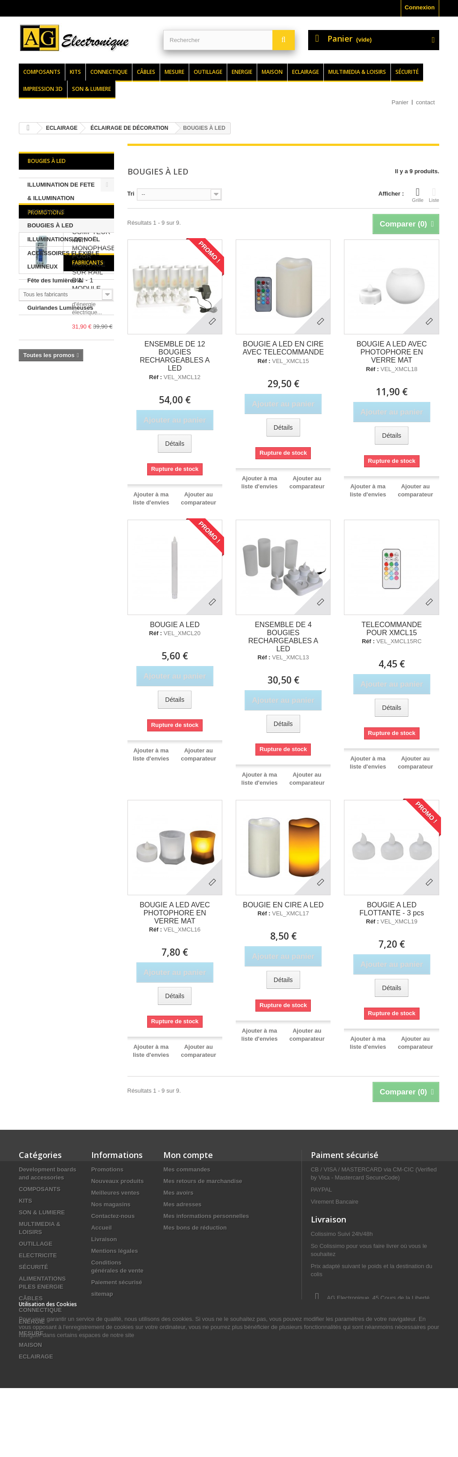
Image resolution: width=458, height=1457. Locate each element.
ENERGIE (32, 1321)
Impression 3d (43, 89)
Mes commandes (186, 1169)
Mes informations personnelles (206, 1216)
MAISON (30, 1345)
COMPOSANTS (39, 1189)
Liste (434, 195)
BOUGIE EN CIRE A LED (283, 905)
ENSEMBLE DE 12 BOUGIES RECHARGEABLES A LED (175, 356)
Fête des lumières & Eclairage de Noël (54, 287)
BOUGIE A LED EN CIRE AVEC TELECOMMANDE (283, 348)
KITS (25, 1200)
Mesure (174, 72)
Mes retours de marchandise (202, 1181)
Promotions (46, 338)
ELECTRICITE (38, 1255)
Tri (131, 193)
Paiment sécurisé (344, 1154)
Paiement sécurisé (116, 1282)
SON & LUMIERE (42, 1212)
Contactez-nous (113, 1216)
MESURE (31, 1333)
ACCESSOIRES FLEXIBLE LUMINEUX (63, 260)
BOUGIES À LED (50, 225)
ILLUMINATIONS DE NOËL (63, 239)
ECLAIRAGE (36, 1356)
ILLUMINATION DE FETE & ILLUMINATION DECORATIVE (61, 198)
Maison (272, 72)
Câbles (146, 72)
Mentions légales (114, 1251)
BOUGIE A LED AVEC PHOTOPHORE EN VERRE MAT (391, 352)
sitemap (102, 1293)
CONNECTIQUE (40, 1310)
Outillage (208, 72)
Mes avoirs (178, 1192)
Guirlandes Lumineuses (60, 307)
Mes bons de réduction (195, 1227)
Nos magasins (111, 1204)
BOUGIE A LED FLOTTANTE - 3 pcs (391, 909)
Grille (418, 195)
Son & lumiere (91, 89)
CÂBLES (30, 1298)
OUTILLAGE (35, 1243)
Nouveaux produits (117, 1181)
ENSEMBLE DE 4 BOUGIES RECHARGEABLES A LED (283, 637)
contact (425, 102)
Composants (41, 72)
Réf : (155, 377)
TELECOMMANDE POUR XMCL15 (391, 629)
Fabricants (43, 509)
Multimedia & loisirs (357, 72)
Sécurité (407, 72)
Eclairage (305, 72)
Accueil (101, 1227)
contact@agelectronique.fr (382, 1344)
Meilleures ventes (115, 1192)
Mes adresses (182, 1204)
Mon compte (188, 1154)
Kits (75, 72)
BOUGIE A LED (174, 624)
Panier (400, 102)
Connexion (420, 7)
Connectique (108, 72)
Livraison (104, 1239)
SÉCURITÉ (33, 1267)
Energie (242, 72)
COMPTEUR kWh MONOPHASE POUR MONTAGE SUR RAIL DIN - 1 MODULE (94, 385)
